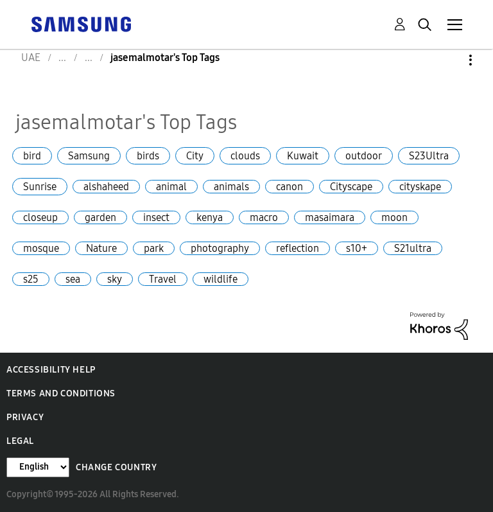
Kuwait (302, 156)
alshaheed (106, 187)
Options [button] (449, 60)
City (194, 156)
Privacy (25, 417)
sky (114, 279)
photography (220, 248)
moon (394, 217)
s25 (31, 279)
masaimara (329, 217)
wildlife (220, 279)
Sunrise (39, 187)
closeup (40, 217)
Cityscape (351, 187)
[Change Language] (37, 467)
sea (72, 279)
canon (289, 187)
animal (171, 187)
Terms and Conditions (61, 393)
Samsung (89, 156)
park (154, 248)
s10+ (356, 248)
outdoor (363, 156)
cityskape (420, 187)
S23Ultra (429, 156)
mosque (41, 248)
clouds (245, 156)
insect (156, 217)
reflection (297, 248)
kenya (209, 217)
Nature (101, 248)
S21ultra (412, 248)
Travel (163, 279)
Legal (20, 441)
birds (148, 156)
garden (100, 217)
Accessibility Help (51, 369)
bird (32, 156)
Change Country (116, 467)
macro (264, 217)
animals (231, 187)
